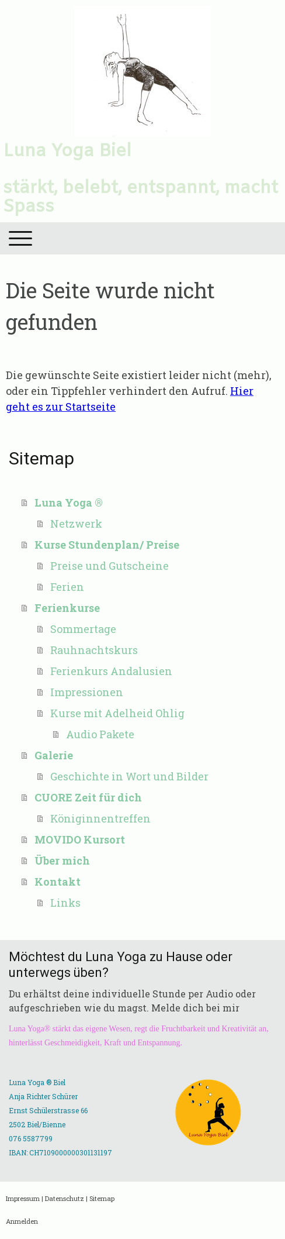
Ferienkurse (67, 608)
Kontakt (57, 882)
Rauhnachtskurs (94, 650)
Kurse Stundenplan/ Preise (106, 545)
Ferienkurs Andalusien (111, 671)
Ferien (67, 587)
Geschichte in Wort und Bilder (129, 776)
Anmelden (22, 1221)
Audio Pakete (100, 734)
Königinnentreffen (100, 818)
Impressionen (86, 692)
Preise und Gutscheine (109, 566)
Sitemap (101, 1198)
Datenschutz (64, 1198)
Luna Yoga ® (68, 502)
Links (65, 903)
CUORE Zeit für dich (88, 797)
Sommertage (83, 629)
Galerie (53, 755)
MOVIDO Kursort (79, 839)
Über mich (62, 860)
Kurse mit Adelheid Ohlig (117, 713)
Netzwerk (76, 524)
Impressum (23, 1198)
